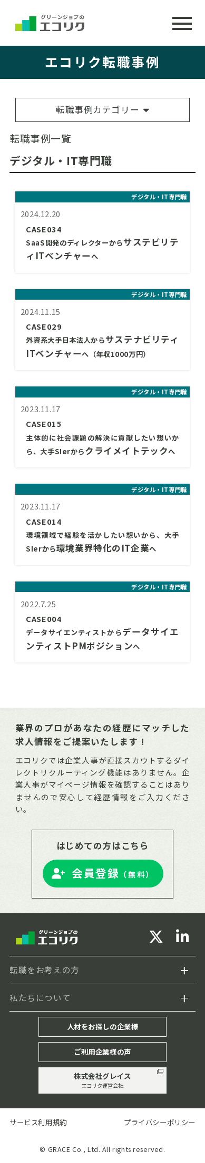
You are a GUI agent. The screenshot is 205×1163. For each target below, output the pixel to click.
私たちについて (40, 997)
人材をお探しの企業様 (103, 1026)
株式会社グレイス (103, 1080)
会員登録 (113, 873)
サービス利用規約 (38, 1122)
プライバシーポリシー (160, 1122)
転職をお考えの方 (44, 969)
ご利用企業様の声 (102, 1051)
